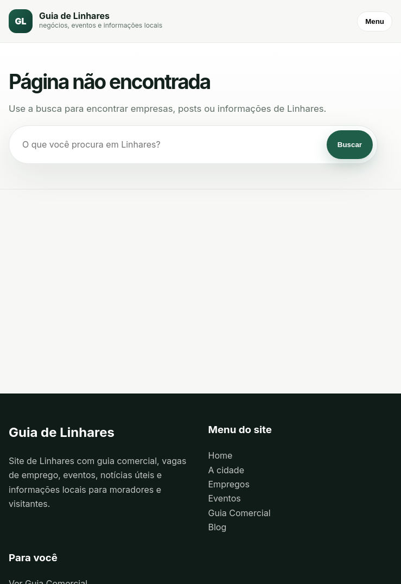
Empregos (229, 484)
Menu (374, 21)
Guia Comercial (239, 512)
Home (220, 455)
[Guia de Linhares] (85, 21)
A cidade (226, 470)
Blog (217, 527)
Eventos (224, 498)
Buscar (350, 145)
